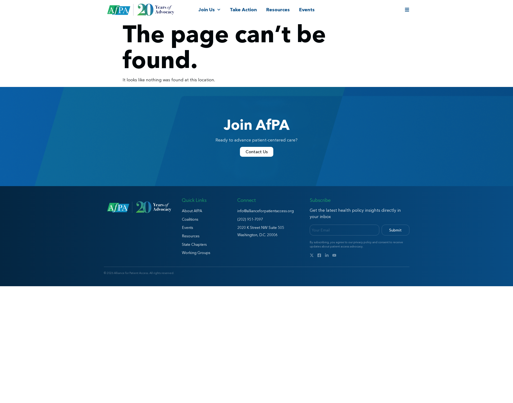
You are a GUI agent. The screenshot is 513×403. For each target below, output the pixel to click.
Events (307, 9)
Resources (278, 9)
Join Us (209, 10)
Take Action (243, 9)
